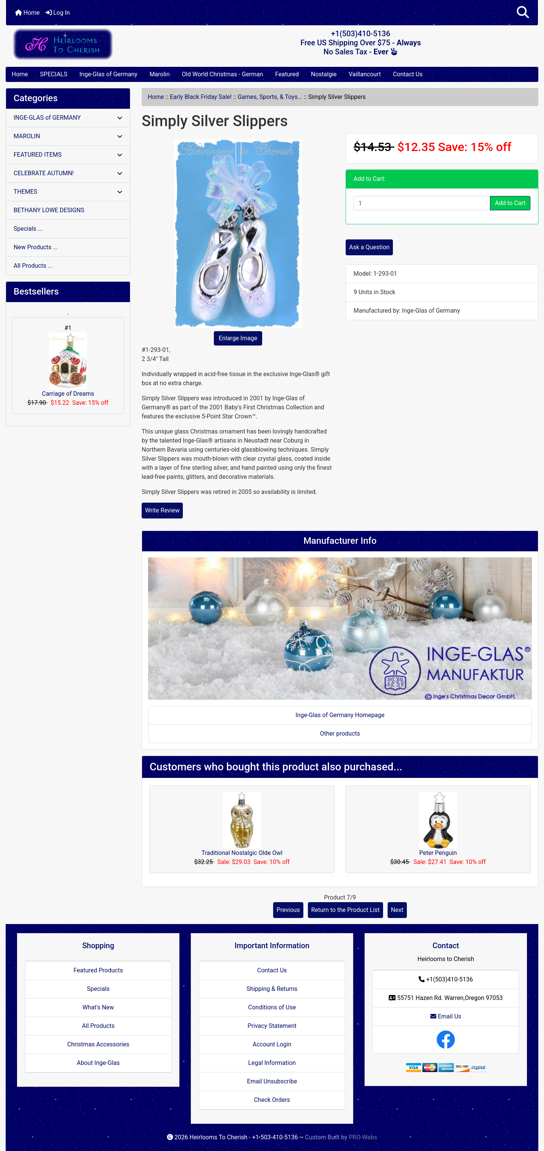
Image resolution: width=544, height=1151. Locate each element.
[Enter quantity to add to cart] (422, 203)
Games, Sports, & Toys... (270, 96)
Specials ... (28, 228)
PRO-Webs (363, 1137)
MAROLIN (68, 136)
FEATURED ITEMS (68, 154)
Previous (288, 909)
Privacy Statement (271, 1025)
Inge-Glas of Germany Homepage (340, 715)
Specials (98, 988)
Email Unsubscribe (272, 1081)
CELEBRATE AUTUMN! (68, 173)
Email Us (445, 1016)
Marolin (160, 74)
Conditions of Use (272, 1007)
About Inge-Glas (98, 1062)
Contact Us (408, 74)
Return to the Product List (345, 909)
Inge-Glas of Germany (108, 74)
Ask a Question (369, 247)
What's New (98, 1007)
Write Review (162, 510)
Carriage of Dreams (68, 365)
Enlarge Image (238, 338)
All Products (98, 1025)
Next (397, 909)
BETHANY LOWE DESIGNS (49, 210)
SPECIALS (53, 74)
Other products (340, 733)
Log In (58, 12)
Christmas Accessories (98, 1044)
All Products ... (33, 265)
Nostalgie (324, 74)
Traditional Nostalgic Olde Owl (241, 852)
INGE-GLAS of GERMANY (68, 117)
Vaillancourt (365, 74)
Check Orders (272, 1099)
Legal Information (272, 1062)
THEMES (68, 191)
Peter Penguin (438, 852)
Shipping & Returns (272, 988)
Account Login (272, 1044)
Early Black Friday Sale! (201, 96)
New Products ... (36, 247)
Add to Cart (510, 203)
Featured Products (98, 970)
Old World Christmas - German (222, 74)
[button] (523, 12)
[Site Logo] (95, 44)
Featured (287, 74)
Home (27, 12)
